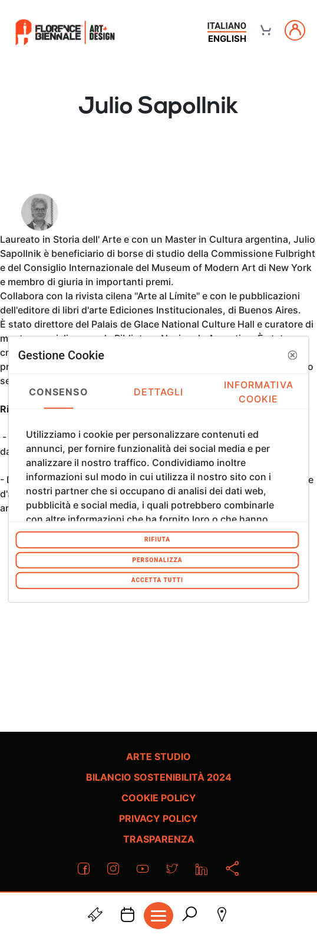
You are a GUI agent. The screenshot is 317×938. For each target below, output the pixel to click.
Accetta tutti (157, 580)
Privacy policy (158, 818)
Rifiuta (157, 539)
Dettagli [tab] (159, 391)
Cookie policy (158, 798)
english (227, 38)
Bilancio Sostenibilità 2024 (159, 777)
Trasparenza (158, 839)
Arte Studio (158, 756)
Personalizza (157, 559)
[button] (292, 354)
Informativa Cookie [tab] (258, 391)
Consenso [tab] (58, 391)
